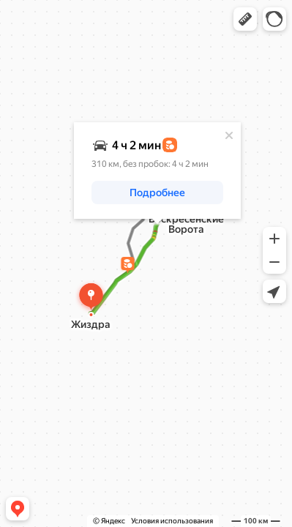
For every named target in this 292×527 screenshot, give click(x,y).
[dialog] (157, 170)
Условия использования (172, 521)
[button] (245, 19)
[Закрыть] (229, 135)
